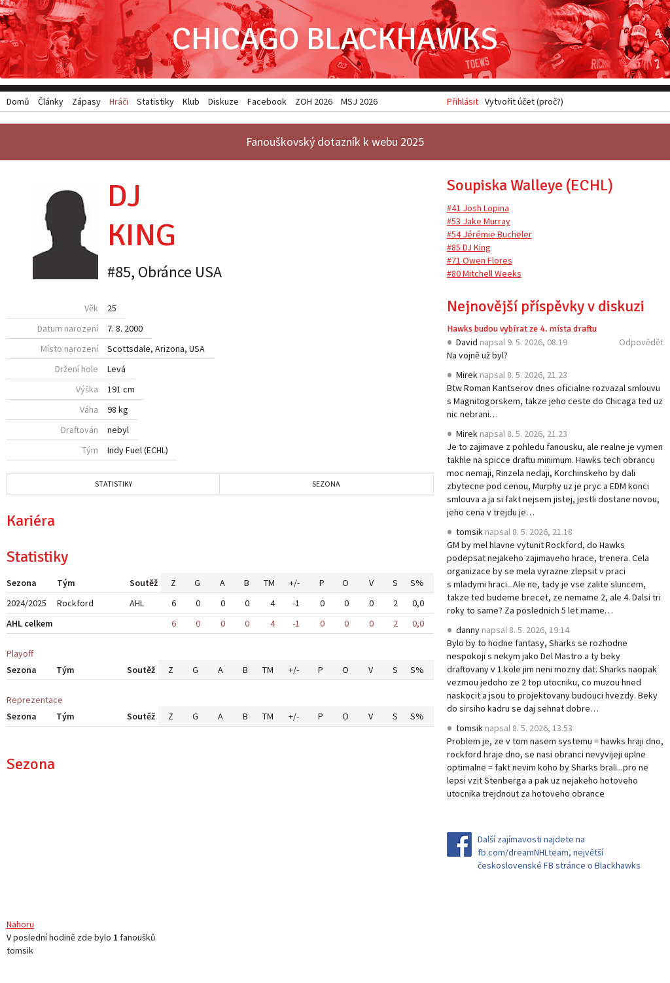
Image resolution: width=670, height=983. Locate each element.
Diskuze (223, 101)
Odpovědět (641, 342)
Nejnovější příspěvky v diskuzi (545, 306)
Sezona (326, 484)
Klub (191, 101)
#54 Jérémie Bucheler (489, 234)
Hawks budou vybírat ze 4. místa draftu (522, 328)
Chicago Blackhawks (335, 39)
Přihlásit (462, 101)
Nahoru (20, 924)
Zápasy (86, 101)
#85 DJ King (469, 247)
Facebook (267, 101)
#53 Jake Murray (478, 221)
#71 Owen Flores (479, 260)
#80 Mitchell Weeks (484, 273)
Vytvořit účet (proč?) (524, 101)
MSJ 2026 (359, 101)
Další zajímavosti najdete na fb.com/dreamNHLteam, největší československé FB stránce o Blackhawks (559, 852)
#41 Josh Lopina (478, 208)
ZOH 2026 (313, 101)
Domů (18, 101)
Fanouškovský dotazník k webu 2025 (335, 141)
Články (50, 101)
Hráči (118, 101)
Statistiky (113, 484)
